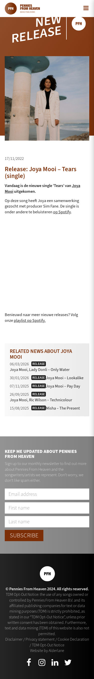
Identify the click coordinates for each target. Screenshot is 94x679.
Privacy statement (40, 639)
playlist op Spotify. (30, 320)
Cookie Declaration (73, 639)
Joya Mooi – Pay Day (63, 386)
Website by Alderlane (47, 650)
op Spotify (62, 212)
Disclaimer (14, 639)
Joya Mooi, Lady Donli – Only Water (40, 369)
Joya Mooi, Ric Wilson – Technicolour (41, 400)
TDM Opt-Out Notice (48, 645)
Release (38, 364)
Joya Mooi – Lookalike (64, 377)
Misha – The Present (63, 408)
